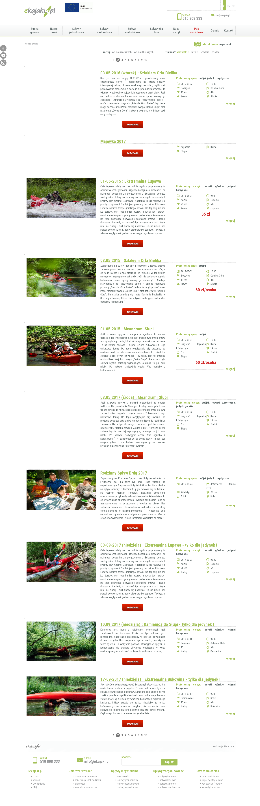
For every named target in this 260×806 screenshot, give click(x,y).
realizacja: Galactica (223, 746)
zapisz (169, 762)
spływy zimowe (168, 783)
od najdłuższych (143, 52)
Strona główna (34, 30)
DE (233, 6)
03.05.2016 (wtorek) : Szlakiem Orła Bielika (138, 72)
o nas (36, 776)
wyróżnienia (39, 783)
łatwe (194, 52)
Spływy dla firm (156, 30)
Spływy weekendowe (104, 30)
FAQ (35, 787)
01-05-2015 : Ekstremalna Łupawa (130, 181)
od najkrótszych (122, 52)
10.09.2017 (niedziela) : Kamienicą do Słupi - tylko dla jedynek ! (157, 624)
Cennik (215, 30)
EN (229, 6)
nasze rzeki (123, 776)
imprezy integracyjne (212, 780)
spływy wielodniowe (127, 787)
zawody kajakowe (211, 787)
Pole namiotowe (196, 30)
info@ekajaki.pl (222, 15)
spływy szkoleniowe (170, 787)
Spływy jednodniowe (76, 30)
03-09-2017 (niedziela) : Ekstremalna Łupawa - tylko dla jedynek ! (158, 545)
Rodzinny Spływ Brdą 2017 (123, 473)
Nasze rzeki (54, 30)
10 (145, 60)
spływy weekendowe (128, 783)
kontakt (36, 780)
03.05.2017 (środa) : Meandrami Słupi (134, 397)
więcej (230, 103)
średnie (204, 52)
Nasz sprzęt (176, 30)
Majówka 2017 (113, 141)
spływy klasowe (168, 780)
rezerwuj (132, 124)
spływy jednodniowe (127, 780)
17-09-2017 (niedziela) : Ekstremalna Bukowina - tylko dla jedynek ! (160, 679)
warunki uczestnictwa (86, 787)
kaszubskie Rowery (212, 783)
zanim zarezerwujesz (86, 776)
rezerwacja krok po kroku (88, 780)
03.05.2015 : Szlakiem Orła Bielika (130, 260)
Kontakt (228, 30)
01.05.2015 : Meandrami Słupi (127, 328)
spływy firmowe (168, 776)
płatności (80, 783)
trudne (216, 52)
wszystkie (183, 52)
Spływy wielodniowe (132, 30)
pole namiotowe (210, 776)
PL (224, 6)
